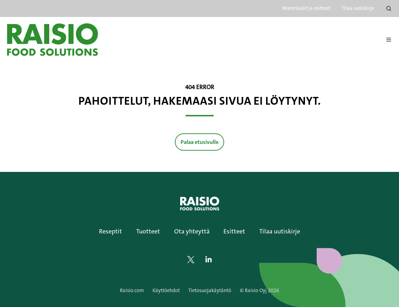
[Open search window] (389, 8)
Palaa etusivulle (199, 142)
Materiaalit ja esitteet (306, 8)
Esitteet (234, 231)
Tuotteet (148, 231)
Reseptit (110, 231)
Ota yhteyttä (192, 231)
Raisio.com (132, 290)
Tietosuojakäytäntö (209, 290)
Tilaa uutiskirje (358, 8)
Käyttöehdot (166, 290)
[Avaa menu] (389, 39)
